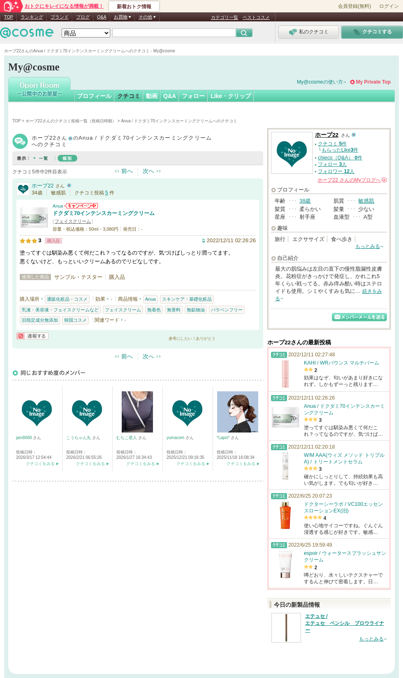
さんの (352, 180)
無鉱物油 (196, 309)
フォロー (193, 96)
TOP (8, 16)
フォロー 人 (332, 164)
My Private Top (373, 82)
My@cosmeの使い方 (320, 82)
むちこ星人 (127, 437)
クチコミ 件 (332, 144)
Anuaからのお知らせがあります (81, 205)
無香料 (174, 309)
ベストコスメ (256, 17)
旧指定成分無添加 (40, 320)
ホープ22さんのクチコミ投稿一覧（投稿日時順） (70, 121)
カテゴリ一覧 (224, 17)
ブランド (60, 16)
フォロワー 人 (336, 171)
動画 (151, 96)
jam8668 (24, 437)
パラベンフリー (227, 309)
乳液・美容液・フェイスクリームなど (60, 309)
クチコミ (128, 96)
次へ (148, 171)
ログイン (389, 6)
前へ (127, 171)
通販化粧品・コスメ (67, 299)
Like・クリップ (231, 96)
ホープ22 (42, 185)
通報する (32, 335)
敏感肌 (366, 201)
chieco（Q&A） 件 (340, 158)
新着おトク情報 (134, 6)
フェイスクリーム (73, 221)
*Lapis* (224, 437)
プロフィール (94, 96)
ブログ (83, 16)
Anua (58, 205)
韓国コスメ (75, 320)
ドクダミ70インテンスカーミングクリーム (104, 213)
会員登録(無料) (354, 6)
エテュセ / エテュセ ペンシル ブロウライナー (344, 623)
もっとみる (367, 246)
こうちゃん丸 (79, 437)
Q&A (102, 16)
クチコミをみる (40, 463)
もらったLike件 (340, 150)
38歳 (304, 201)
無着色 (154, 309)
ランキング (32, 16)
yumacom (176, 437)
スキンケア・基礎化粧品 (187, 299)
